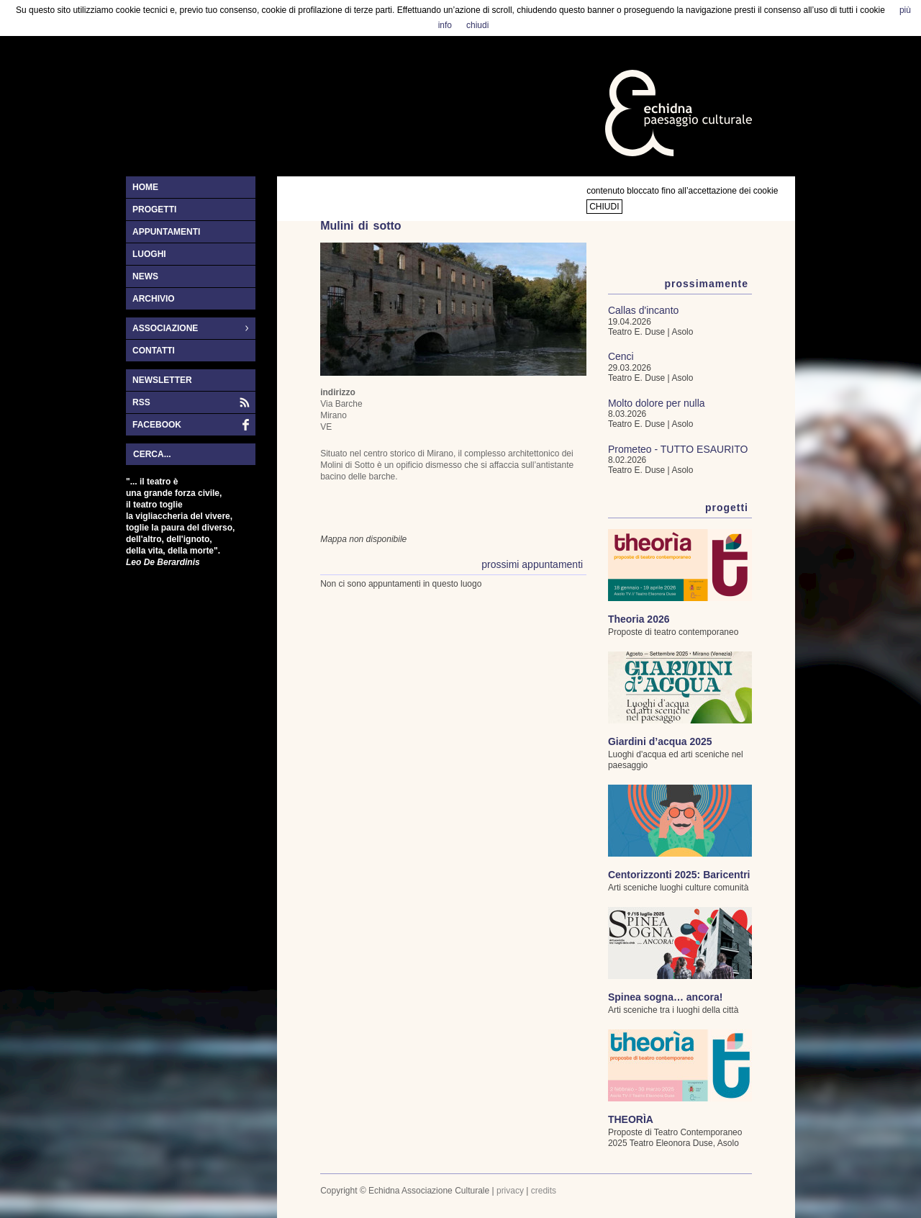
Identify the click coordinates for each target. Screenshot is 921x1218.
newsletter (162, 380)
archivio (153, 299)
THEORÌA (630, 1119)
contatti (153, 351)
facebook (156, 425)
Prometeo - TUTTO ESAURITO (678, 449)
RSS (141, 402)
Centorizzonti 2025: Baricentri (679, 874)
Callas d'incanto (643, 310)
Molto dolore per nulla (656, 403)
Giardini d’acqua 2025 (660, 741)
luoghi (149, 254)
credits (543, 1191)
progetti (154, 209)
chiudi (604, 207)
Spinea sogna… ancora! (665, 997)
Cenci (621, 356)
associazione (187, 329)
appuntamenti (166, 232)
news (145, 276)
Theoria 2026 (639, 619)
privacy (510, 1191)
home (145, 187)
